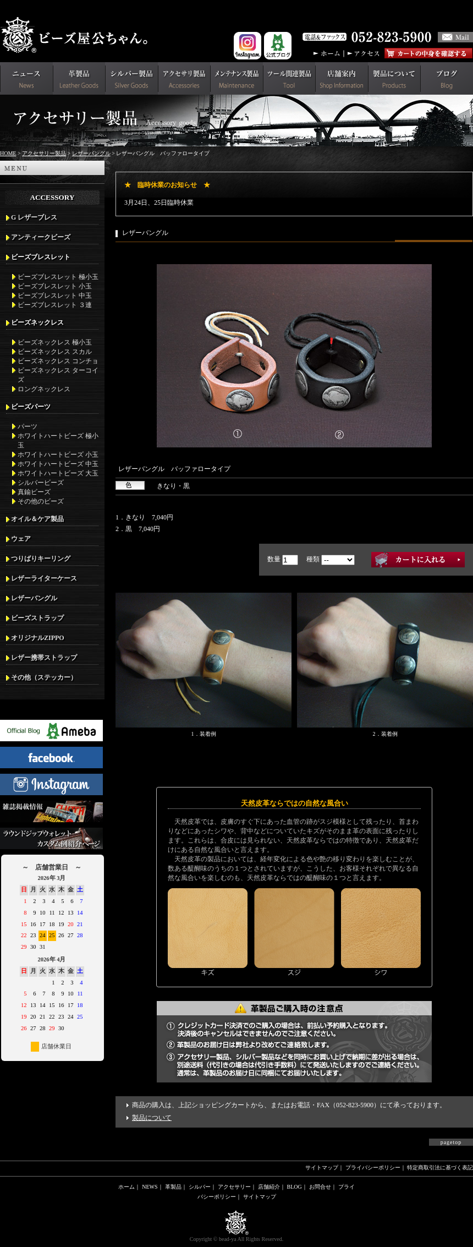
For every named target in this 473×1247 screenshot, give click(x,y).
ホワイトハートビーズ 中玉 (58, 464)
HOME (8, 153)
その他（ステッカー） (44, 677)
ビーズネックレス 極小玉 (55, 342)
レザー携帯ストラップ (44, 657)
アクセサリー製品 (44, 153)
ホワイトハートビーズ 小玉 (58, 454)
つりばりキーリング (40, 558)
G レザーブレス (34, 217)
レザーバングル (91, 153)
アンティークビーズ (40, 237)
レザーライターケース (44, 578)
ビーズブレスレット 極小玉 (58, 277)
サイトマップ (321, 1167)
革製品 (173, 1187)
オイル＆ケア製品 (37, 519)
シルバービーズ (41, 482)
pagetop (451, 1142)
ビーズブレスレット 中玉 (55, 295)
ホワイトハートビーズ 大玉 (58, 473)
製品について (152, 1118)
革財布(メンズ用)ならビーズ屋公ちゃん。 (77, 35)
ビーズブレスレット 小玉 (55, 286)
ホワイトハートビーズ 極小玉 (58, 440)
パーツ (27, 426)
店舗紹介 (269, 1187)
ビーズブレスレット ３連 (55, 305)
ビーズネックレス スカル (55, 351)
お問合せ (320, 1187)
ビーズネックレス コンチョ (58, 361)
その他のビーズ (41, 501)
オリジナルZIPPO (37, 638)
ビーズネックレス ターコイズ (58, 375)
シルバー (200, 1187)
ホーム (126, 1187)
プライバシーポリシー (372, 1167)
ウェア (21, 539)
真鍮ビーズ (34, 492)
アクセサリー (234, 1187)
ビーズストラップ (37, 618)
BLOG (294, 1187)
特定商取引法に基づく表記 (440, 1167)
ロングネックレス (44, 389)
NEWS (149, 1187)
